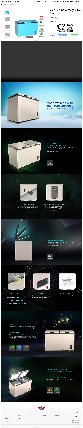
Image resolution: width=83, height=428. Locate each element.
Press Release (45, 417)
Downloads (49, 40)
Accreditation (6, 421)
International (32, 414)
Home (5, 414)
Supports (54, 40)
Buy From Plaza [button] (74, 35)
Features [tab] (28, 40)
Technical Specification (35, 40)
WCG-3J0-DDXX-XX (12, 4)
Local (30, 415)
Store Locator (19, 417)
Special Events (58, 415)
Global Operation (7, 418)
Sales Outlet (19, 415)
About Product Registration (22, 420)
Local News (44, 414)
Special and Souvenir (33, 417)
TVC (56, 414)
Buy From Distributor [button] (62, 35)
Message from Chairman (8, 417)
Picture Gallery (43, 40)
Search (5, 4)
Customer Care (19, 418)
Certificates (6, 420)
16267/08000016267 (75, 414)
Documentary (57, 417)
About (5, 415)
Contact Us (19, 414)
